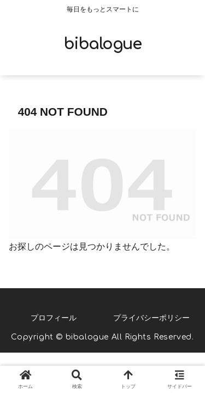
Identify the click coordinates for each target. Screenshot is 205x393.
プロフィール (54, 317)
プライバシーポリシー (151, 317)
